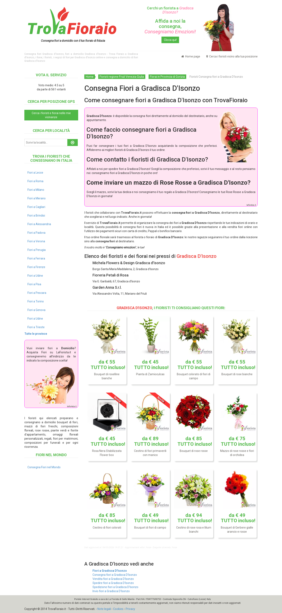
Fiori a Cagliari (36, 207)
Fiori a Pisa (34, 284)
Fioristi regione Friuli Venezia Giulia (122, 76)
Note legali (104, 609)
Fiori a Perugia (36, 249)
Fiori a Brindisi (36, 215)
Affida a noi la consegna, (170, 26)
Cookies (118, 609)
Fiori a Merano (36, 198)
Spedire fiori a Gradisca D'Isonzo (113, 583)
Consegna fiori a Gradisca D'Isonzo (114, 574)
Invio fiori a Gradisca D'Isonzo (111, 591)
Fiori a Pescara (36, 292)
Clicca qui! (170, 40)
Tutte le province (35, 333)
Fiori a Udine (35, 275)
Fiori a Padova (36, 232)
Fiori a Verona (36, 241)
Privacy (130, 609)
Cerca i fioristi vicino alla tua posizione (232, 56)
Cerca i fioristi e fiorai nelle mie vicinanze (51, 115)
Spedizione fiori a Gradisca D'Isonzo (115, 587)
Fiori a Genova (36, 310)
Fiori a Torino (35, 301)
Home (90, 76)
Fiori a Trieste (36, 327)
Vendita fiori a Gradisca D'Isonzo (113, 578)
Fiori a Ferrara (36, 258)
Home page (190, 56)
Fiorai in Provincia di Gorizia (167, 76)
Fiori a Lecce (35, 172)
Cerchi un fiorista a (170, 10)
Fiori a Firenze (36, 267)
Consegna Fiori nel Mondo (44, 467)
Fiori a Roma (35, 181)
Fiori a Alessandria (39, 224)
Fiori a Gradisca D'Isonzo (109, 570)
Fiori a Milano (35, 189)
